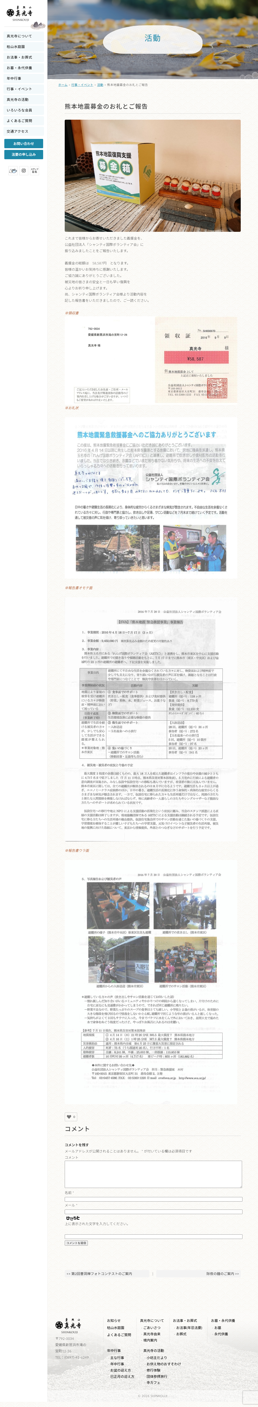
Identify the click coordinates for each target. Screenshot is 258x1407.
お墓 (217, 1333)
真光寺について (19, 36)
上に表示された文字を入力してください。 (97, 1229)
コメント (72, 1157)
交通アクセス (17, 131)
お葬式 (181, 1339)
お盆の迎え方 (120, 1375)
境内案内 (150, 1345)
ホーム (63, 85)
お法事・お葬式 (19, 57)
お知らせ (114, 1326)
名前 (69, 1198)
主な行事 (117, 1363)
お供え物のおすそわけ (164, 1369)
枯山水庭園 (16, 47)
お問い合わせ (23, 143)
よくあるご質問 (19, 121)
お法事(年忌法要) (189, 1333)
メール (71, 1210)
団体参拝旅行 (157, 1382)
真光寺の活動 (18, 99)
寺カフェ (153, 1388)
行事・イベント (19, 89)
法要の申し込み (24, 154)
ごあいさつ (151, 1333)
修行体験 (153, 1375)
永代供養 (221, 1339)
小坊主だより (157, 1363)
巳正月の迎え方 (122, 1382)
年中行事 (14, 78)
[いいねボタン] (69, 1117)
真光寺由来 (151, 1339)
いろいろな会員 (19, 110)
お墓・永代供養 (19, 68)
